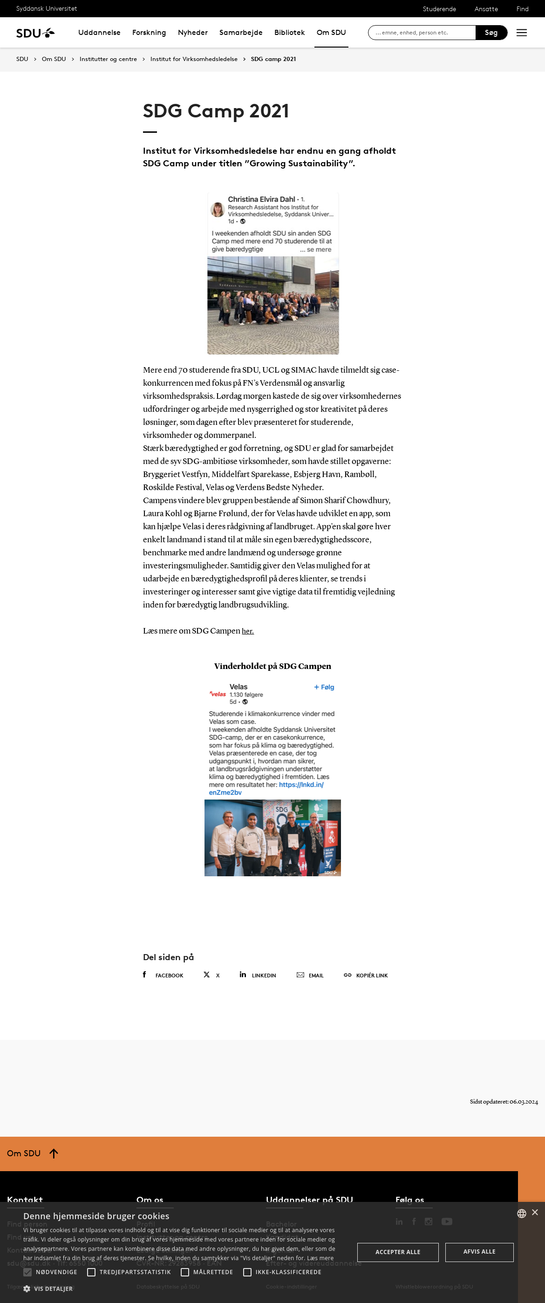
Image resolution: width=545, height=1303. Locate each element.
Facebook (163, 975)
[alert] (272, 1252)
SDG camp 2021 (273, 59)
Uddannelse (99, 32)
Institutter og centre (108, 59)
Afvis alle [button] (479, 1251)
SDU (22, 59)
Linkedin (257, 975)
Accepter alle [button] (397, 1252)
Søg (491, 32)
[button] (27, 1272)
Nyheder (193, 32)
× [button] (534, 1212)
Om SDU (331, 32)
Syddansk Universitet (46, 8)
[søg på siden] (425, 33)
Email (310, 975)
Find (523, 9)
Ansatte (486, 9)
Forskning (149, 32)
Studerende (439, 9)
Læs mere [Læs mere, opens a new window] (320, 1258)
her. (248, 631)
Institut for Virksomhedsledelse (194, 59)
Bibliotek (289, 32)
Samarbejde (241, 32)
